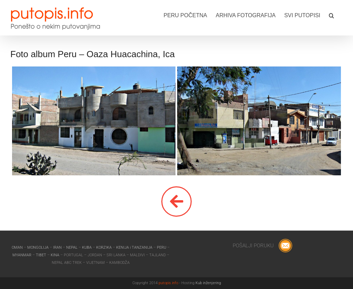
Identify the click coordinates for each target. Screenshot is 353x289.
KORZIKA (104, 247)
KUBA (87, 247)
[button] (331, 15)
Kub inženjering (208, 283)
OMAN (18, 247)
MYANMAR (22, 255)
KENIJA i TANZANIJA (134, 247)
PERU (162, 247)
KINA (55, 255)
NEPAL (72, 247)
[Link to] (176, 201)
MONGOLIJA (38, 247)
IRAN (58, 247)
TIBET (41, 255)
